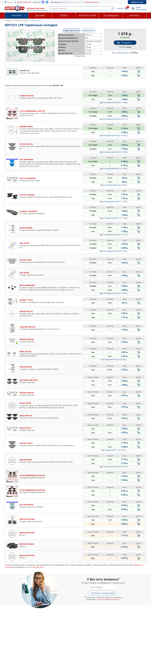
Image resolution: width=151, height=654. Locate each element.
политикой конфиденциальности (108, 599)
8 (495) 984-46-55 (24, 2)
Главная (8, 20)
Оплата (63, 15)
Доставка (40, 15)
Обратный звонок (92, 2)
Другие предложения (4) (114, 293)
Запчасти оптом (87, 15)
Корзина (120, 8)
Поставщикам (110, 15)
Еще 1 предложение (125, 53)
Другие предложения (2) (114, 102)
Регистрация (141, 9)
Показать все (79, 56)
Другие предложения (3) (114, 135)
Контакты (134, 15)
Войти (138, 7)
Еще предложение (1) (114, 359)
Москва (10, 2)
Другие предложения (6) (114, 119)
